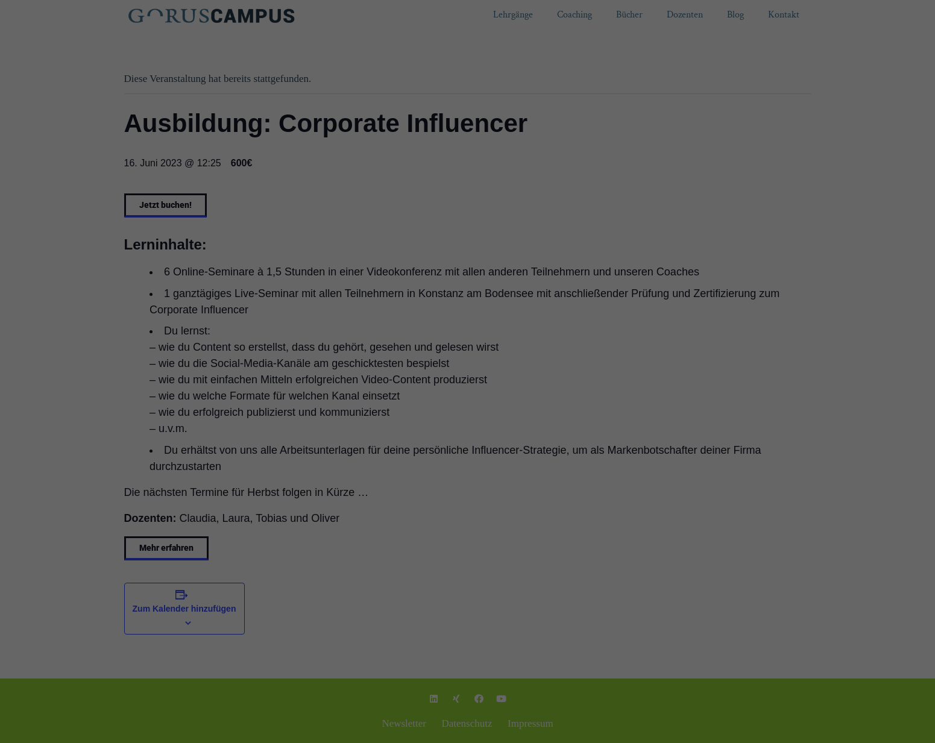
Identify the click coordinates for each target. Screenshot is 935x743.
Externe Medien (537, 185)
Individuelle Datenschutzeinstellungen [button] (467, 262)
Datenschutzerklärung (348, 146)
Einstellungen (550, 146)
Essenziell (380, 185)
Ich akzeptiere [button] (467, 227)
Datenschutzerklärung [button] (473, 288)
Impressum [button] (521, 288)
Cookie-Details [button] (419, 288)
